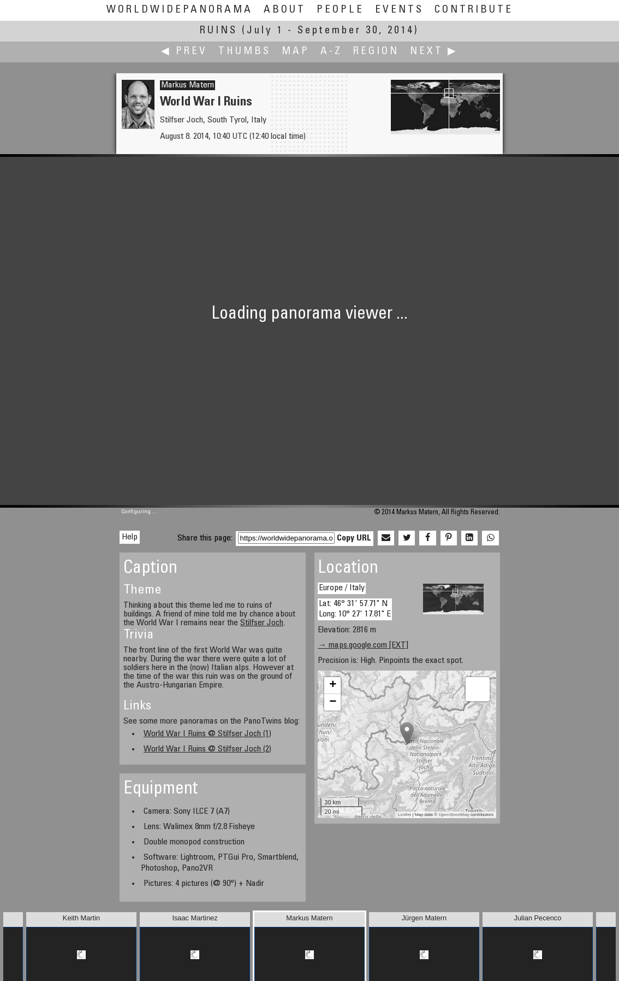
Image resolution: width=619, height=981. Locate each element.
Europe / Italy (342, 588)
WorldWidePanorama (179, 10)
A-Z (331, 51)
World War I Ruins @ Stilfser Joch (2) (207, 749)
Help (130, 537)
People (340, 10)
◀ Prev (184, 51)
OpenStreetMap (453, 814)
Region (376, 51)
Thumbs (244, 51)
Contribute (474, 10)
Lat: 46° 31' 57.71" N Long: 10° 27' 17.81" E (355, 609)
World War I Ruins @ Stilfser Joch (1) (207, 734)
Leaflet (404, 814)
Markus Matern (187, 85)
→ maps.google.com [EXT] (363, 645)
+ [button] (332, 685)
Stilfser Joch (261, 623)
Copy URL (354, 538)
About (285, 10)
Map (296, 51)
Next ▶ (434, 51)
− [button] (332, 702)
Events (399, 10)
